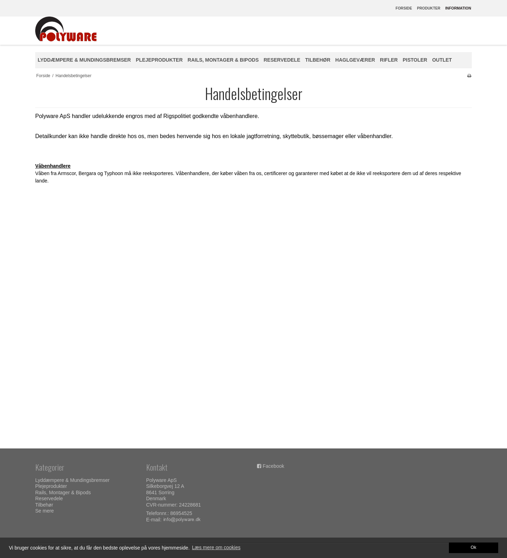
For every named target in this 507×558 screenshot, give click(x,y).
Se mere (44, 511)
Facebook (273, 466)
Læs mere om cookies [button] (216, 547)
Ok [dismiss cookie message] (473, 547)
